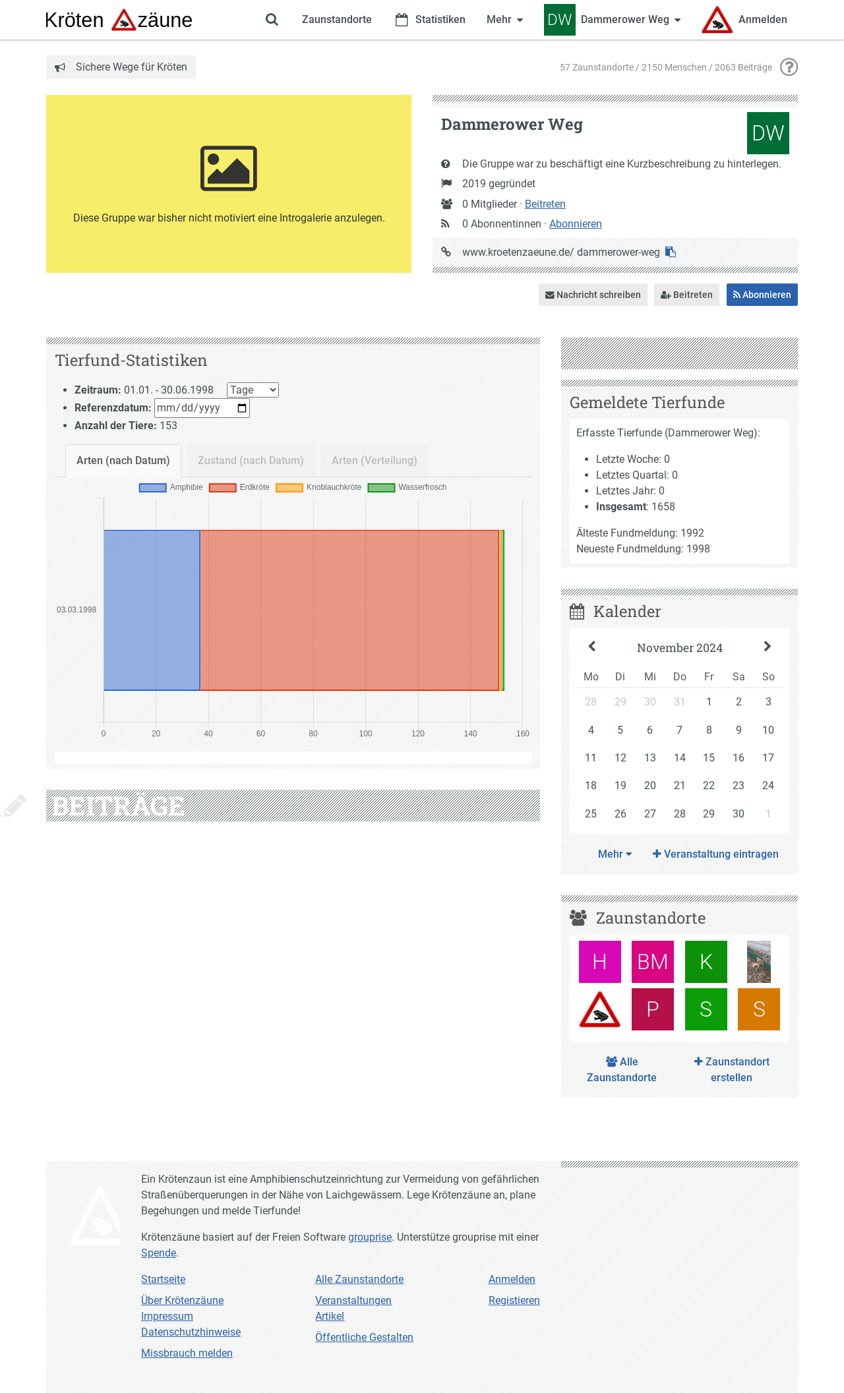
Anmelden (512, 1279)
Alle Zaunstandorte (622, 1069)
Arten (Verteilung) (374, 460)
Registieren (514, 1300)
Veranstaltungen (353, 1300)
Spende (158, 1253)
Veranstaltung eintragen (716, 854)
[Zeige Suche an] (271, 20)
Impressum (167, 1316)
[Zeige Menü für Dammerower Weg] (612, 20)
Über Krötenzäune (182, 1300)
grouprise (370, 1237)
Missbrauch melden (187, 1353)
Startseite (163, 1279)
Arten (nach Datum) (123, 460)
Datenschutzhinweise (191, 1332)
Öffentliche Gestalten (364, 1337)
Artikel (329, 1316)
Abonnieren (575, 224)
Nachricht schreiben (593, 294)
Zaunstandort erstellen (731, 1069)
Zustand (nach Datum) (251, 460)
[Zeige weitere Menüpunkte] (504, 20)
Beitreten (545, 204)
